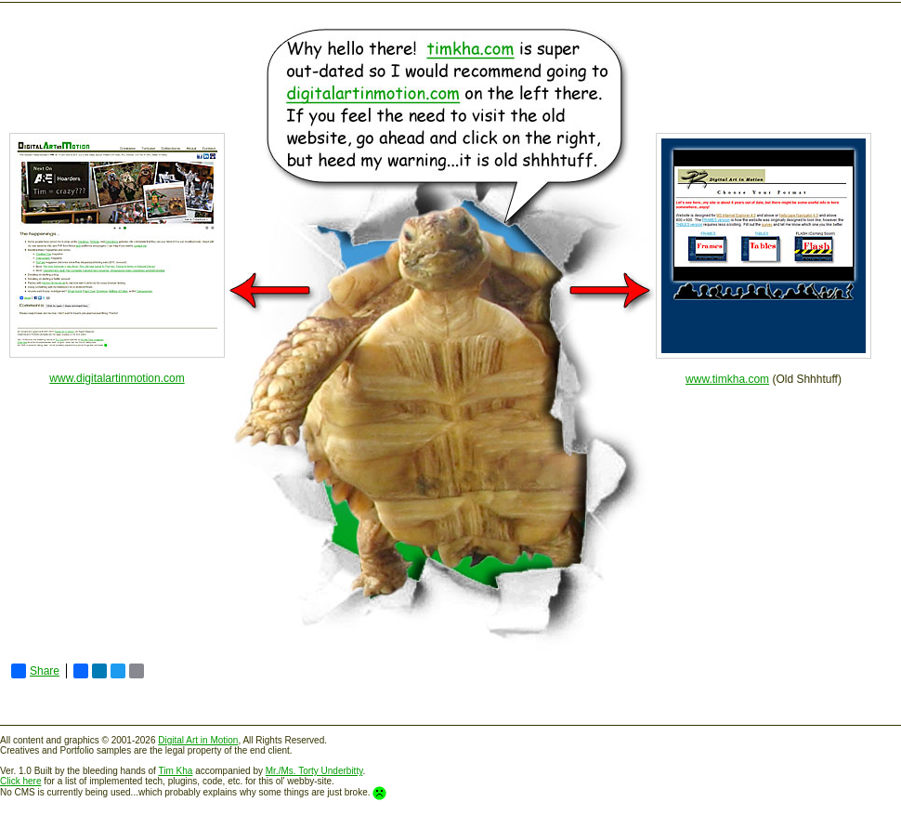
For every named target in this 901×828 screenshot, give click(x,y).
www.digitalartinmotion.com (116, 378)
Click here (20, 781)
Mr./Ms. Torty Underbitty (314, 771)
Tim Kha (176, 771)
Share (35, 671)
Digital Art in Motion (198, 740)
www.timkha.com (727, 379)
